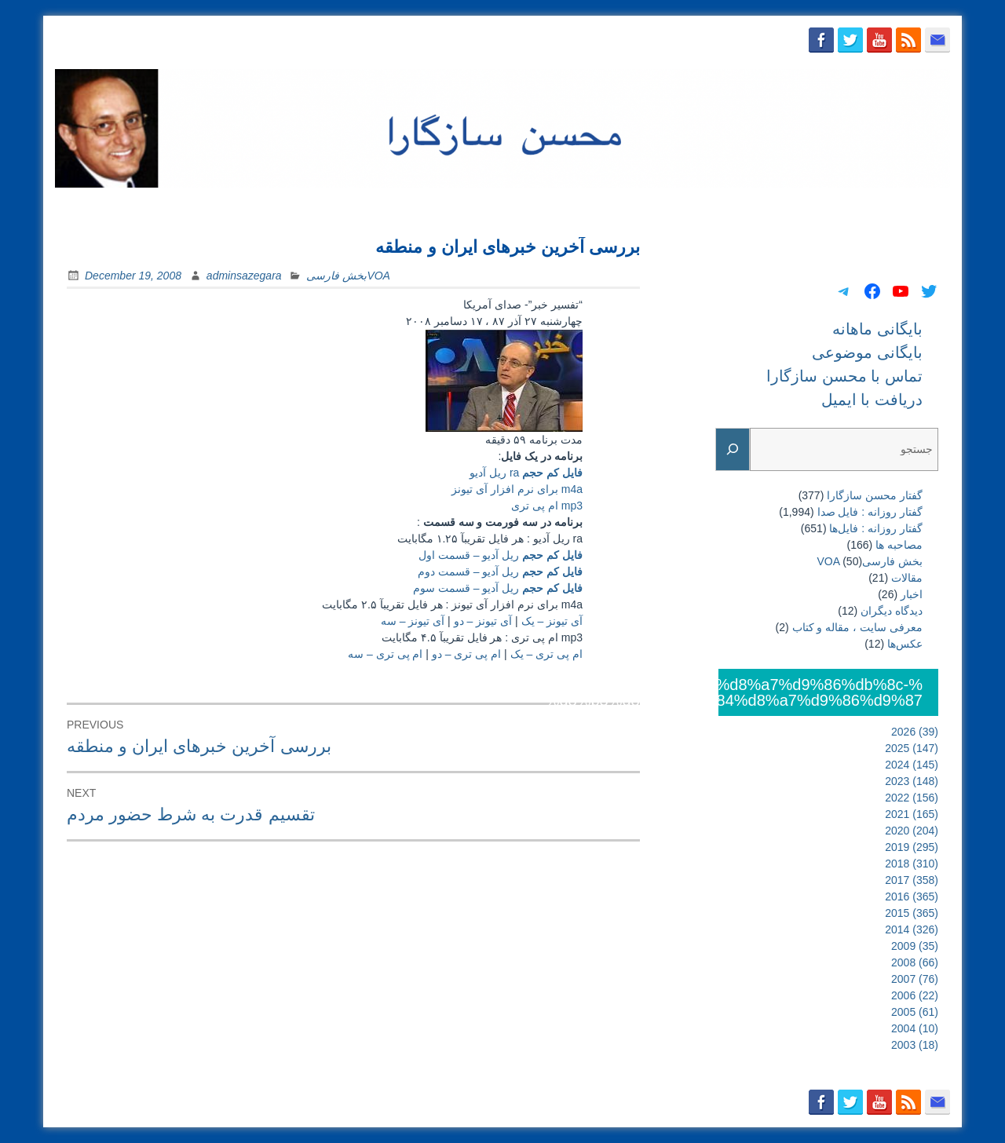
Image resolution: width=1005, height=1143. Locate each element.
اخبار (912, 594)
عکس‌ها (905, 643)
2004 (914, 1028)
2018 (911, 863)
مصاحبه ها (899, 545)
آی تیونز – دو (483, 621)
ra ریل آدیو (526, 472)
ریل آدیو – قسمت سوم (498, 588)
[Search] (732, 449)
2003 (914, 1045)
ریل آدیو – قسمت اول (500, 555)
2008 (914, 962)
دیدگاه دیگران (892, 610)
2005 (914, 1012)
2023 (911, 781)
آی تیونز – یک (552, 621)
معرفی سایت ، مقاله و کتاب (857, 627)
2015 (911, 913)
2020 (911, 830)
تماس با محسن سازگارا (790, 206)
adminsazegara (244, 275)
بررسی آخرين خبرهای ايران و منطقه (507, 247)
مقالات (907, 578)
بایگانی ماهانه (578, 206)
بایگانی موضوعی (672, 206)
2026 (914, 731)
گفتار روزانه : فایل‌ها (876, 528)
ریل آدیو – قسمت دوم (500, 571)
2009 (914, 946)
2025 (911, 748)
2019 (911, 847)
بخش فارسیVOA (347, 275)
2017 (911, 880)
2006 (914, 995)
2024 (911, 764)
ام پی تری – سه (385, 654)
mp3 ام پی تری (547, 505)
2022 (911, 797)
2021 (911, 814)
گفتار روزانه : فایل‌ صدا (870, 512)
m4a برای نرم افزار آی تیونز (517, 489)
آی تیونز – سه (412, 621)
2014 (911, 929)
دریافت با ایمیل (904, 206)
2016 (911, 896)
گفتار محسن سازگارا (875, 495)
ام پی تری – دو (466, 654)
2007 (914, 979)
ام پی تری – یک (546, 654)
